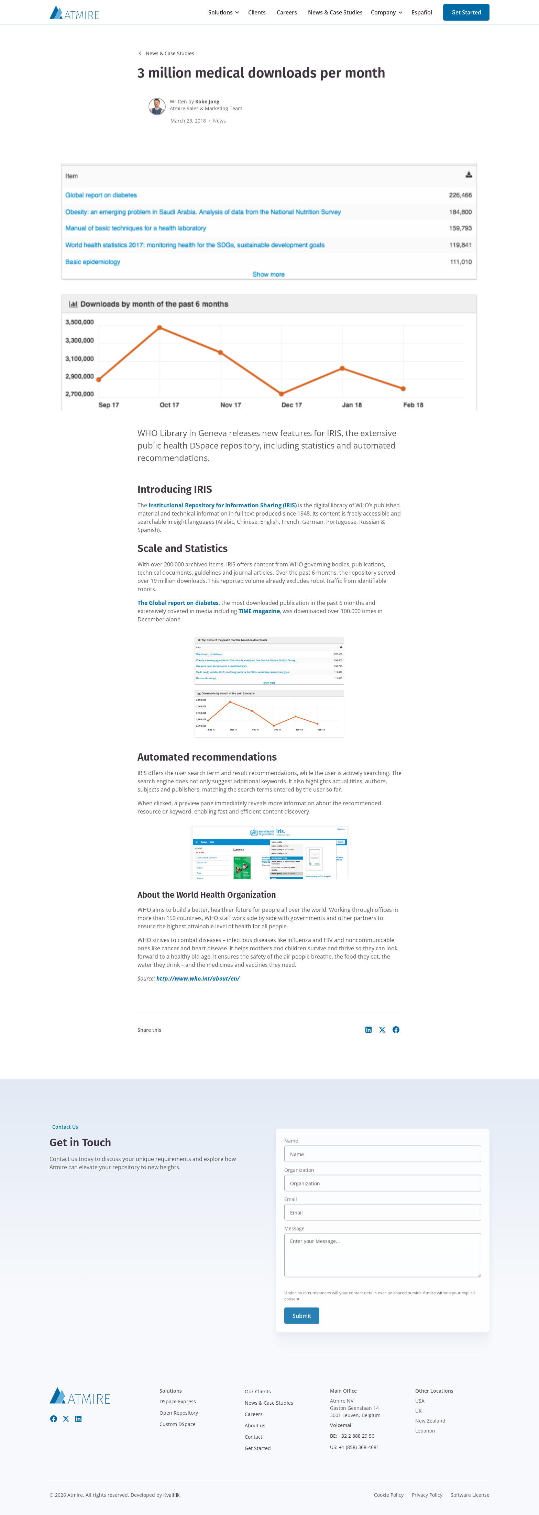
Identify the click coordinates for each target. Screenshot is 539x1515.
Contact (253, 1437)
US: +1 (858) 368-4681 (354, 1447)
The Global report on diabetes (178, 603)
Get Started (466, 12)
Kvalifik (171, 1495)
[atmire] (80, 1394)
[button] (224, 12)
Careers (287, 12)
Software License (470, 1495)
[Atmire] (74, 12)
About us (255, 1425)
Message (294, 1235)
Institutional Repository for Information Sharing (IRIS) (222, 505)
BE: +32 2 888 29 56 (352, 1436)
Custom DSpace (178, 1424)
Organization (299, 1177)
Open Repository (179, 1412)
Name (291, 1148)
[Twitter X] (66, 1419)
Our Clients (258, 1391)
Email (290, 1206)
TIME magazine (259, 611)
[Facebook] (54, 1419)
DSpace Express (178, 1401)
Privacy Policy (427, 1495)
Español (421, 12)
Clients (257, 12)
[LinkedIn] (78, 1419)
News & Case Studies (335, 12)
